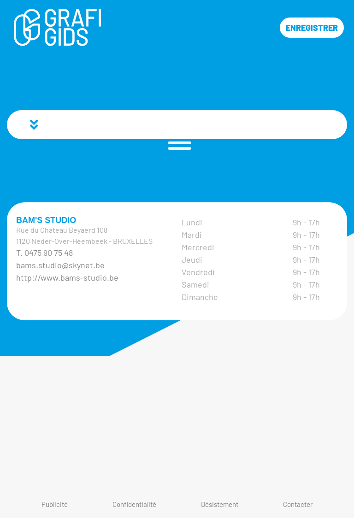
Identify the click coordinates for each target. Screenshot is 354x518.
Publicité (54, 504)
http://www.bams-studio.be (67, 277)
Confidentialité (134, 504)
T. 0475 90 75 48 (44, 252)
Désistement (219, 504)
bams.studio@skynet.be (60, 265)
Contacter (298, 504)
